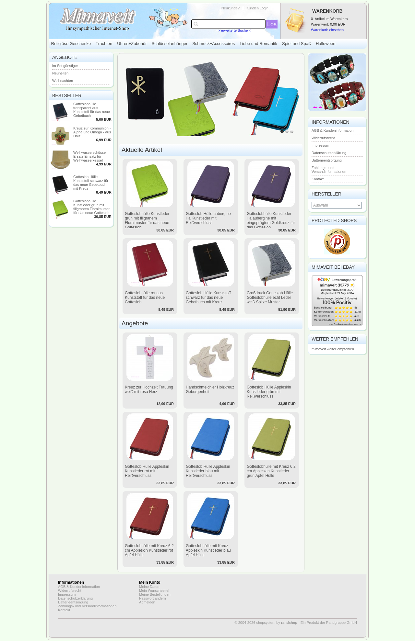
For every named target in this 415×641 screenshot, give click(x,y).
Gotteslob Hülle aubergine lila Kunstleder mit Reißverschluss (208, 218)
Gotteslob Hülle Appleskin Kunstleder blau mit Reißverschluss (208, 471)
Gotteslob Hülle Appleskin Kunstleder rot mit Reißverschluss (147, 471)
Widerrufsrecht (323, 138)
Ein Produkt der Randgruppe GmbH (329, 622)
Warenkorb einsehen (327, 30)
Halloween (326, 43)
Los (272, 24)
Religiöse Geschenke (71, 43)
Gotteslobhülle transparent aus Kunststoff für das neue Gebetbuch (91, 110)
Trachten (104, 43)
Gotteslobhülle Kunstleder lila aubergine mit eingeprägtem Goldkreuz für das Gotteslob (271, 220)
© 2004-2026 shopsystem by (266, 622)
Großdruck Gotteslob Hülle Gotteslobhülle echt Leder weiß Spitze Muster (270, 297)
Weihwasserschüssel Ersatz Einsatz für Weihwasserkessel (90, 156)
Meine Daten (149, 587)
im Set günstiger (65, 66)
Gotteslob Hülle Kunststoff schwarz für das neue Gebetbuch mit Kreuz (90, 182)
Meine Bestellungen (155, 594)
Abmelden (147, 602)
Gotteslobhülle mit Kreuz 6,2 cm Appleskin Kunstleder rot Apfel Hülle (149, 550)
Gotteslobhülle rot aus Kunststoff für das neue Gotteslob (145, 297)
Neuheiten (60, 73)
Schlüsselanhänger (170, 43)
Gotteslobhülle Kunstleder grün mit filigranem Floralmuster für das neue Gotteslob (91, 207)
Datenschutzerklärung (329, 153)
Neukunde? (230, 8)
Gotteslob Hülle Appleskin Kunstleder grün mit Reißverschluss (269, 392)
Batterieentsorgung (327, 160)
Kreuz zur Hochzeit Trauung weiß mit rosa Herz (149, 389)
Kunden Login (257, 8)
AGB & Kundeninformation (332, 130)
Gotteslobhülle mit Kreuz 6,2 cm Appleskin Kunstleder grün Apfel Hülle (271, 471)
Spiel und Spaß (296, 43)
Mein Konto (149, 582)
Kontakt (318, 179)
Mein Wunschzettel (154, 590)
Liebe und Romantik (258, 43)
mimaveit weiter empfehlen (333, 349)
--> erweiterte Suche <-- (234, 30)
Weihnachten (62, 81)
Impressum (320, 145)
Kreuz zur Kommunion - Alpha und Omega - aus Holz (92, 132)
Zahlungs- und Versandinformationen (329, 170)
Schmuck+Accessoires (213, 43)
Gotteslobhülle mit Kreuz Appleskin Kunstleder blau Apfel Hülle (208, 550)
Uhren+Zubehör (132, 43)
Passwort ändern (152, 598)
